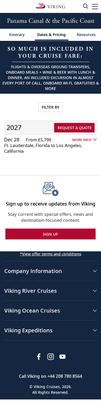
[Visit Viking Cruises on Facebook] (39, 356)
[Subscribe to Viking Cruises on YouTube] (62, 356)
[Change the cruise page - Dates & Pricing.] (51, 35)
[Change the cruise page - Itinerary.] (17, 35)
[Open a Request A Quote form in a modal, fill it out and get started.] (50, 67)
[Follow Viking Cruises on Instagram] (50, 356)
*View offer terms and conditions (50, 253)
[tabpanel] (50, 127)
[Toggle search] (85, 6)
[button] (95, 6)
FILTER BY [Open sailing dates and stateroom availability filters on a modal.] (50, 107)
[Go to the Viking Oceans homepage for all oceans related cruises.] (50, 5)
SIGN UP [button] (50, 234)
